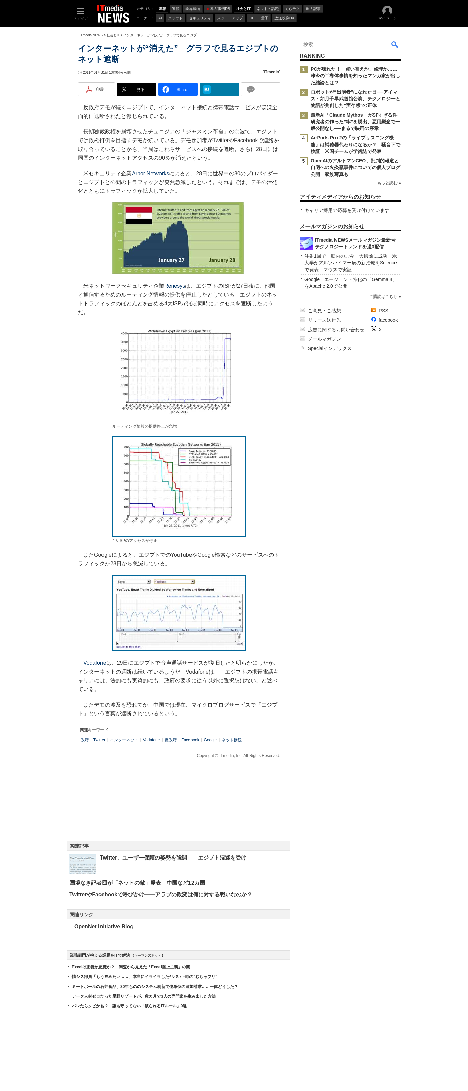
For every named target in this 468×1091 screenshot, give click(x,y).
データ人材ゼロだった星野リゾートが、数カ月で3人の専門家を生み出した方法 (144, 996)
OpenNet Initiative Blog (104, 926)
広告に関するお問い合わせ (336, 329)
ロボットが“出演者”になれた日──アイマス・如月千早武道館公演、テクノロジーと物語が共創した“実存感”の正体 (355, 98)
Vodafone (94, 663)
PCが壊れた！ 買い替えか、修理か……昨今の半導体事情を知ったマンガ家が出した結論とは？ (355, 75)
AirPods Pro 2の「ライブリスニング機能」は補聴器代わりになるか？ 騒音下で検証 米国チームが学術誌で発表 (355, 144)
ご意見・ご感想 (324, 310)
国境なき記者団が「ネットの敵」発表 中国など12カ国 (137, 883)
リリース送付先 (324, 320)
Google (210, 740)
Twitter (99, 740)
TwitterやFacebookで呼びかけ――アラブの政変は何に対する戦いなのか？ (160, 894)
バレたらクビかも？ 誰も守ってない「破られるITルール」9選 (129, 1006)
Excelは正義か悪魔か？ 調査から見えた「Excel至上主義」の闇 (131, 967)
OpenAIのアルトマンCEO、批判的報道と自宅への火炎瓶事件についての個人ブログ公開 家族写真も (355, 167)
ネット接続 (232, 740)
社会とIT (113, 35)
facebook (388, 320)
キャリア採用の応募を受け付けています (346, 210)
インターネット (124, 740)
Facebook (190, 740)
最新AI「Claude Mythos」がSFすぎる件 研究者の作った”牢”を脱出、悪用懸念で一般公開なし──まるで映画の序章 (356, 121)
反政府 (171, 740)
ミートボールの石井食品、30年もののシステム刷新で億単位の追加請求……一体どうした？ (155, 986)
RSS (383, 310)
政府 (85, 740)
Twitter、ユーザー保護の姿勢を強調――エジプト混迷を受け (173, 858)
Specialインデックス (330, 348)
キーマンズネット (147, 955)
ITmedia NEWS (91, 35)
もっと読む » (389, 183)
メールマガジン (324, 339)
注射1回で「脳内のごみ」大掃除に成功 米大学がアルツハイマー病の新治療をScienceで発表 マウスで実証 (350, 262)
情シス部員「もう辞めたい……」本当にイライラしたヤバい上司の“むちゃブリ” (144, 976)
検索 (395, 44)
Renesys (174, 286)
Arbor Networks (150, 173)
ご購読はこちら (383, 296)
